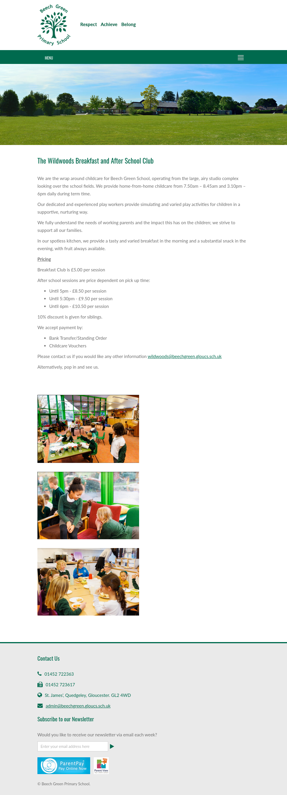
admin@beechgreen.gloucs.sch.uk (78, 705)
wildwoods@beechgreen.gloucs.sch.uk (185, 356)
